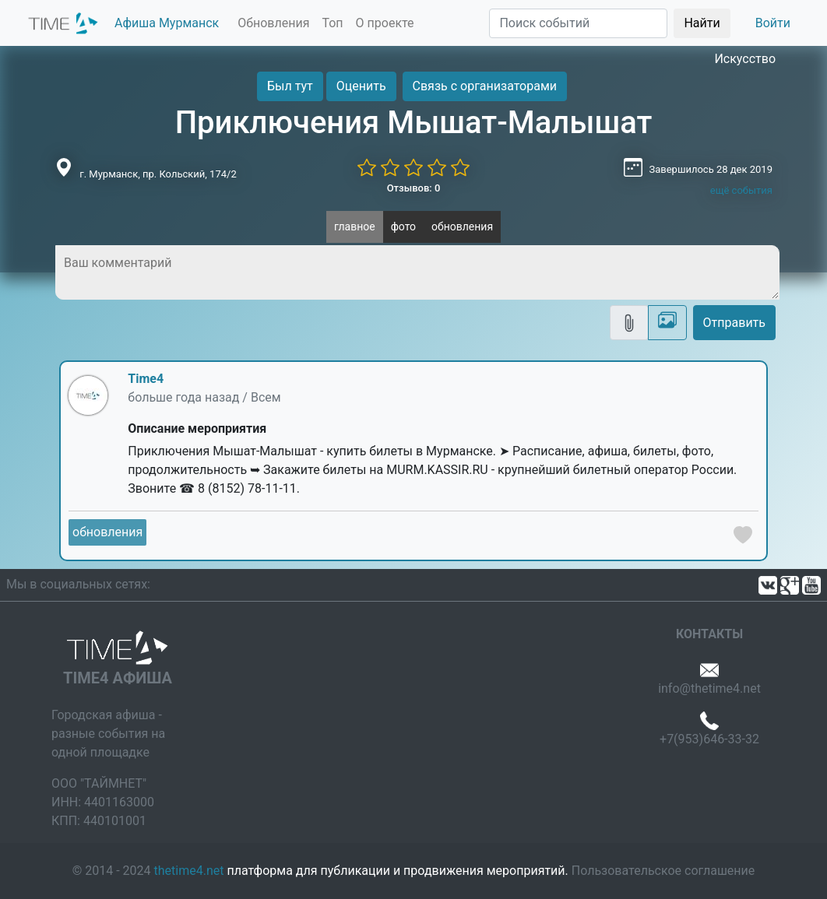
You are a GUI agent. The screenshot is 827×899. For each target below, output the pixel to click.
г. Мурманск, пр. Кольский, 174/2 (157, 174)
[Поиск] (578, 23)
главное (354, 226)
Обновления (273, 23)
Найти (702, 23)
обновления (462, 226)
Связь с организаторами (485, 86)
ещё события (741, 190)
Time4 (146, 378)
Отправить (734, 322)
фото (403, 226)
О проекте (385, 23)
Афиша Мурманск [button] (166, 23)
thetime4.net (189, 870)
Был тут (290, 86)
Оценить (361, 86)
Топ (332, 23)
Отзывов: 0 (414, 188)
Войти (772, 23)
